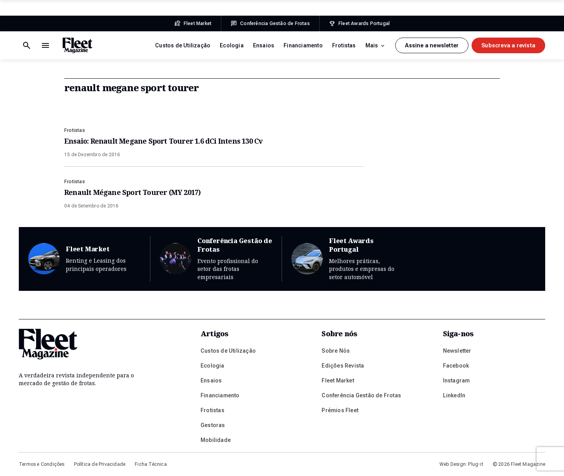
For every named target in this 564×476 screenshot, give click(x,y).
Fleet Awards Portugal (348, 258)
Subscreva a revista (508, 45)
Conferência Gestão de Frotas (216, 258)
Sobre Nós (336, 351)
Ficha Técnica (151, 464)
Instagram (456, 380)
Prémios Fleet (340, 410)
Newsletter (457, 351)
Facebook (456, 365)
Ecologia (232, 45)
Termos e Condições (42, 464)
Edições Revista (343, 365)
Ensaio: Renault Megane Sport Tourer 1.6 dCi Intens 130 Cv (163, 141)
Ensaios (263, 45)
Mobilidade (216, 440)
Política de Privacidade (100, 464)
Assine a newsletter (432, 45)
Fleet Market (84, 258)
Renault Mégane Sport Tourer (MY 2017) (132, 192)
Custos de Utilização (182, 45)
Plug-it (475, 464)
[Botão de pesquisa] (45, 45)
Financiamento (303, 45)
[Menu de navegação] (26, 45)
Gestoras (213, 425)
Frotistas (344, 45)
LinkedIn (454, 395)
